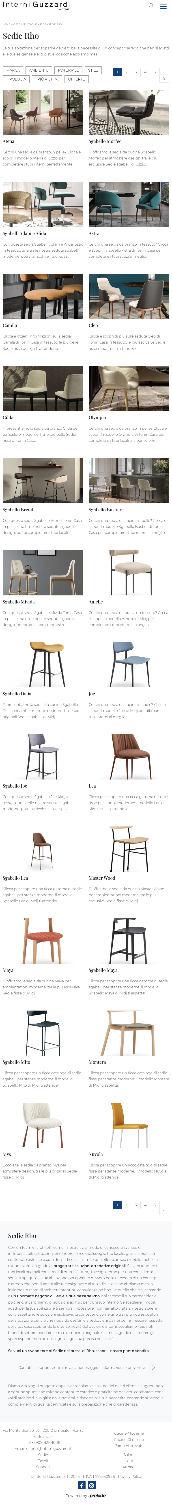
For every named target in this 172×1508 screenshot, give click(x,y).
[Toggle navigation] (163, 6)
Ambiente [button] (39, 70)
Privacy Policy (130, 1476)
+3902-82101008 (46, 1442)
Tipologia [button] (16, 79)
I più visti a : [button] (47, 79)
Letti (129, 1461)
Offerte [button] (76, 79)
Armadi (129, 1467)
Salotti (129, 1455)
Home (6, 24)
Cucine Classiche (129, 1440)
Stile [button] (93, 70)
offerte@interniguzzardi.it (48, 1448)
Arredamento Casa (24, 24)
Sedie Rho (55, 24)
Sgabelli (43, 1467)
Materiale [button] (68, 70)
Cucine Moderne (129, 1433)
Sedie (43, 24)
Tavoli (43, 1461)
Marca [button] (13, 70)
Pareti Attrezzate (129, 1446)
